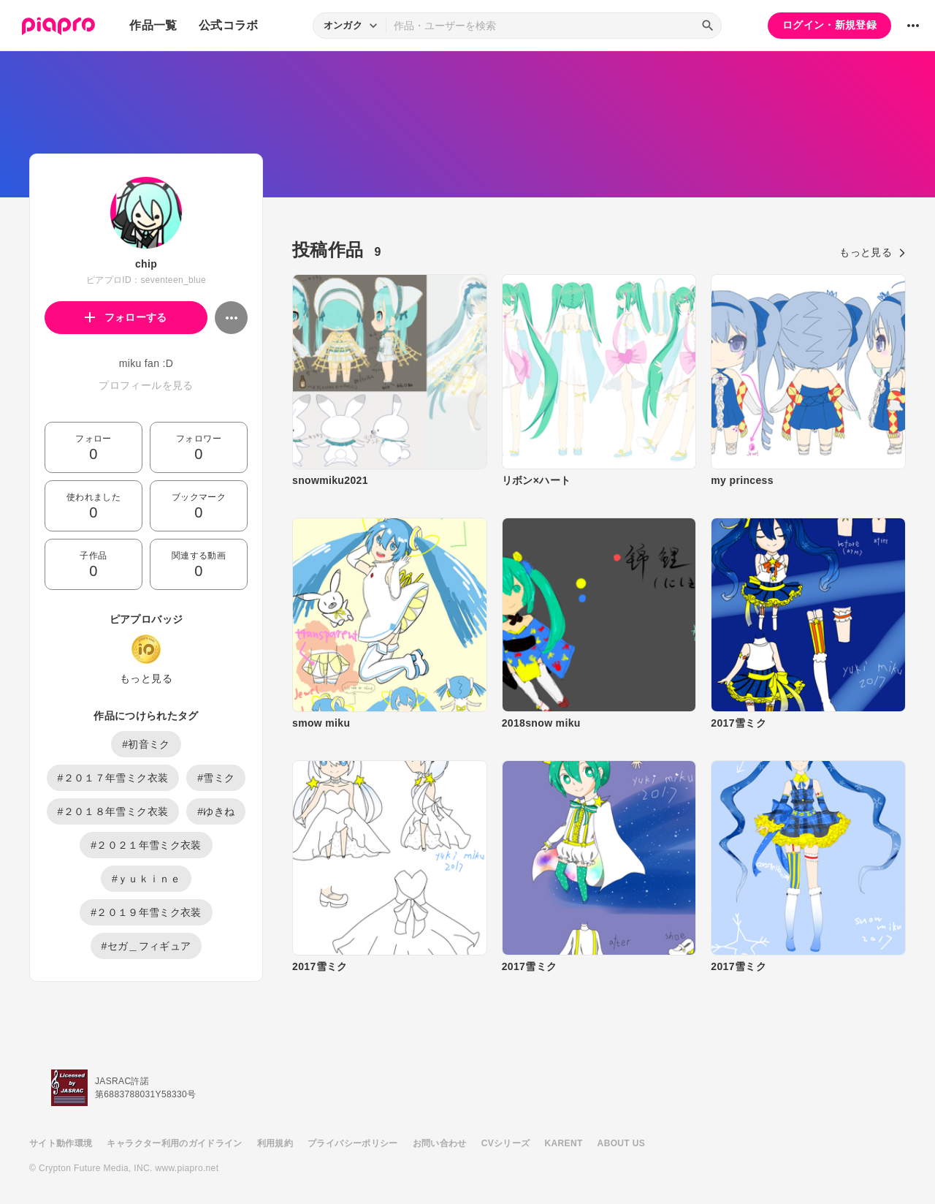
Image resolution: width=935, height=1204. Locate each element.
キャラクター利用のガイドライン (174, 1143)
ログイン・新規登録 (829, 25)
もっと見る (146, 678)
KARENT (564, 1143)
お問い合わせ (440, 1143)
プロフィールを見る (146, 385)
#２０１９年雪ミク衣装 (146, 912)
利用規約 (275, 1143)
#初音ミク (146, 744)
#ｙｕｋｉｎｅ (146, 879)
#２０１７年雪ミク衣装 (113, 778)
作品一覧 (153, 25)
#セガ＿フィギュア (146, 946)
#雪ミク (215, 778)
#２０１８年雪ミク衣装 (113, 811)
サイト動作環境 (60, 1143)
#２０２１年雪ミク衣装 (146, 845)
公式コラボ (229, 25)
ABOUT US (621, 1143)
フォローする (126, 317)
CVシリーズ (505, 1143)
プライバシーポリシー (353, 1143)
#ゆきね (215, 811)
